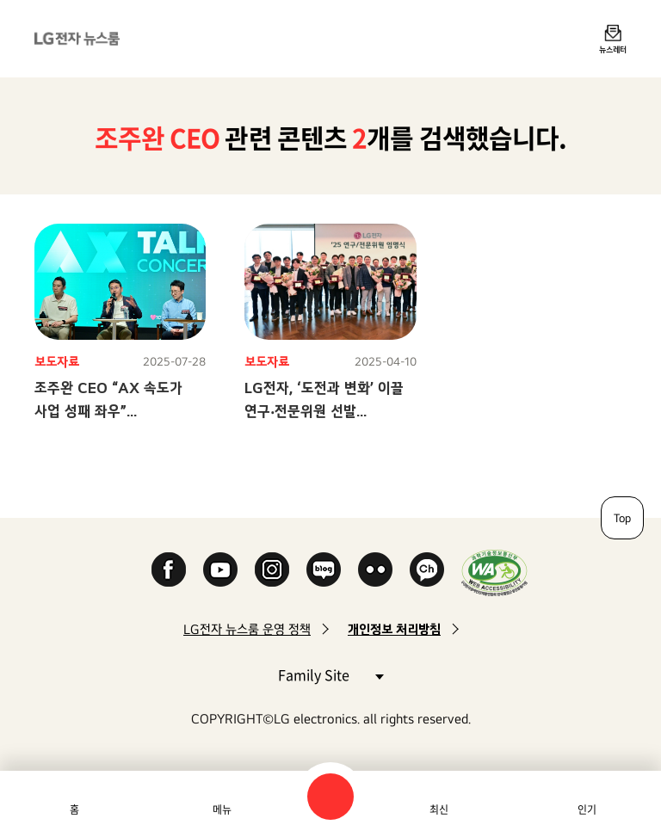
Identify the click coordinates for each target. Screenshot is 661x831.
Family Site (330, 674)
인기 (587, 809)
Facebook (168, 569)
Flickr (375, 569)
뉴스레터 (613, 49)
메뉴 (222, 809)
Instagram (272, 569)
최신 (438, 809)
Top (622, 518)
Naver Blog (323, 569)
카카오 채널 (427, 569)
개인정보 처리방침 (394, 629)
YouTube (220, 569)
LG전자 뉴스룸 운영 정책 (247, 629)
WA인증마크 (494, 572)
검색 (330, 796)
